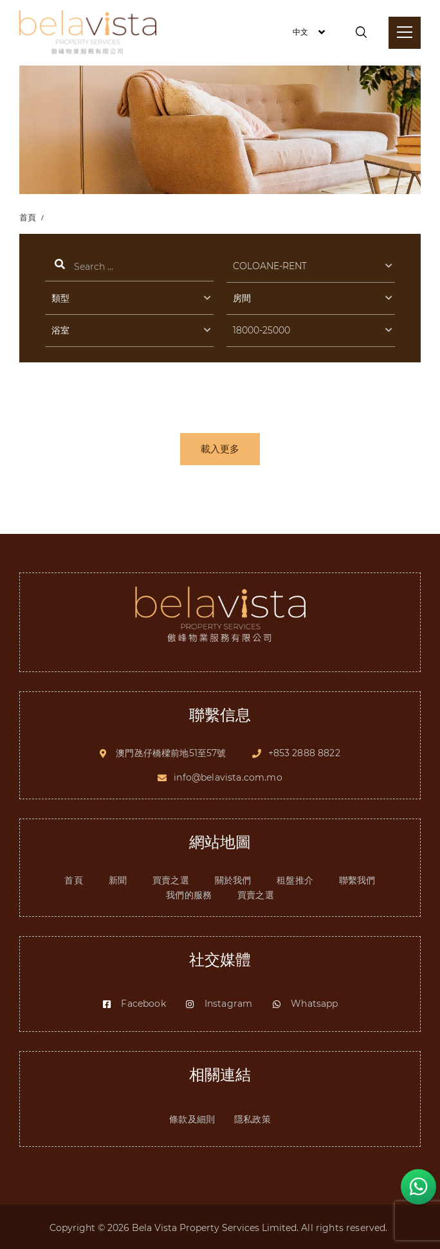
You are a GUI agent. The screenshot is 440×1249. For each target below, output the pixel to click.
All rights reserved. (345, 1226)
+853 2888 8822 (304, 750)
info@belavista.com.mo (228, 775)
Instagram (218, 1001)
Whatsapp (304, 1001)
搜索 (129, 268)
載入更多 (220, 451)
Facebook (133, 1001)
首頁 (28, 217)
